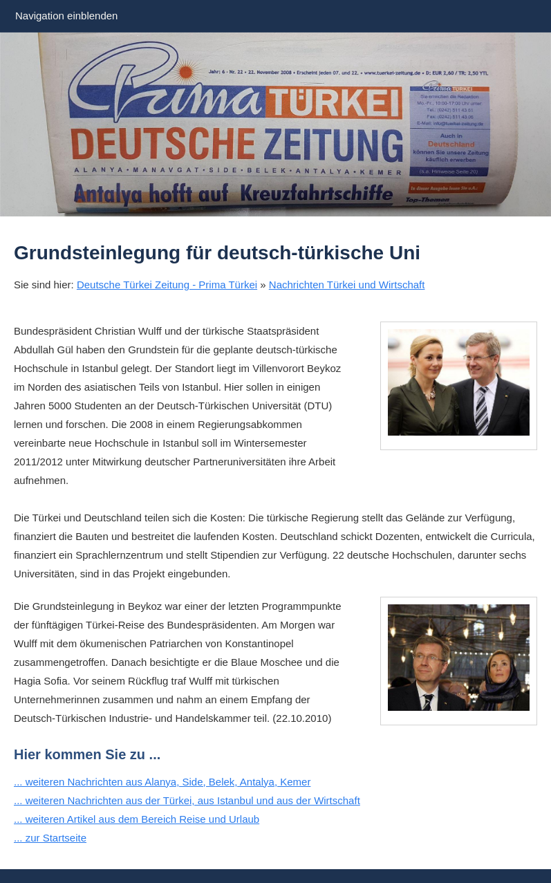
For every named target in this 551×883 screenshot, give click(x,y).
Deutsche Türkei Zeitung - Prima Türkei (167, 284)
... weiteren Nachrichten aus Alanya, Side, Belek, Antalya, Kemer (162, 782)
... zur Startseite (50, 838)
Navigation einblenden (66, 15)
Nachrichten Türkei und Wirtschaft (347, 284)
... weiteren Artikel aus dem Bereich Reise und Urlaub (136, 819)
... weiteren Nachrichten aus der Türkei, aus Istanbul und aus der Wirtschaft (187, 800)
